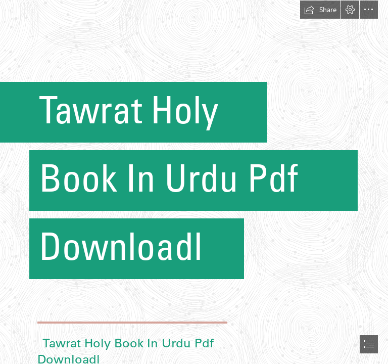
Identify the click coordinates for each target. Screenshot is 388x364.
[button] (320, 10)
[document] (194, 182)
